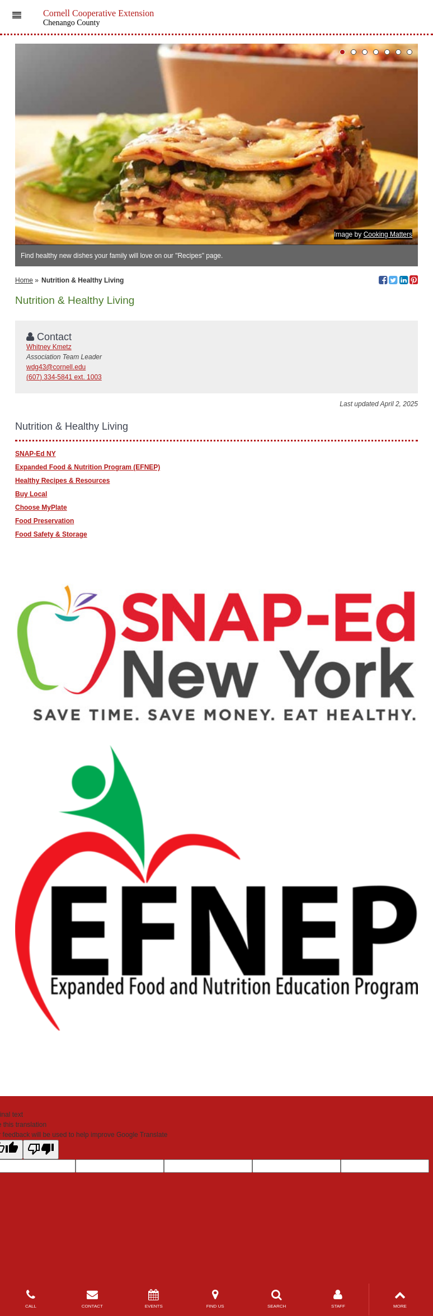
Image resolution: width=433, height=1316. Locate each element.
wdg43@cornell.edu (56, 367)
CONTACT (92, 1299)
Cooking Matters (388, 234)
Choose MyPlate (41, 507)
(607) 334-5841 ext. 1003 (64, 377)
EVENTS (154, 1299)
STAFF (338, 1299)
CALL (31, 1299)
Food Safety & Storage (51, 534)
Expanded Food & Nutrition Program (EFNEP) (87, 467)
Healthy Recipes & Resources (62, 481)
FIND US (215, 1299)
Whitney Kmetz (49, 347)
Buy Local (31, 494)
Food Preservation (44, 521)
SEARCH (277, 1299)
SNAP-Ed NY (35, 454)
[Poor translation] (41, 1149)
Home (24, 280)
